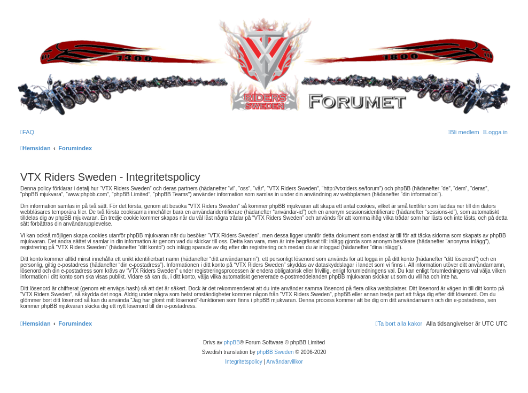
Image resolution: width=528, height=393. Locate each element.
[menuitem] (27, 132)
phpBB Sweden (275, 352)
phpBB (232, 342)
